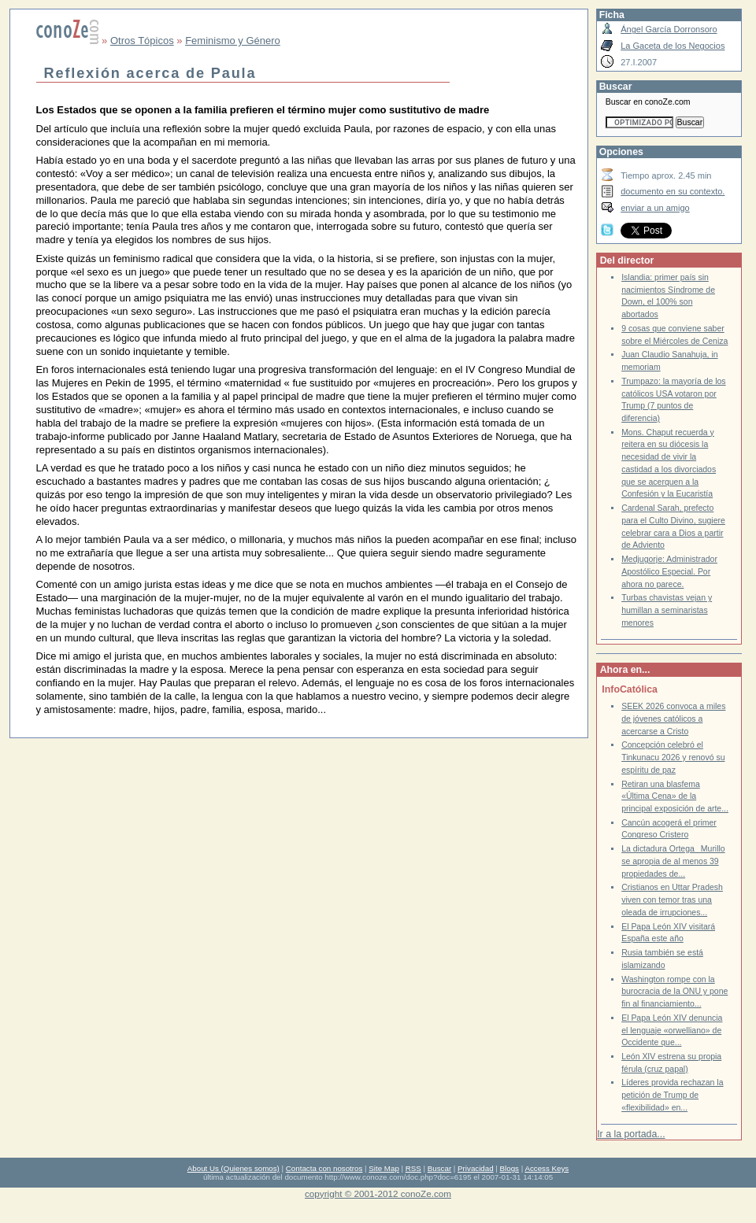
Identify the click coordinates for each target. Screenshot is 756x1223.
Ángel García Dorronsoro (669, 29)
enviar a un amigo (655, 207)
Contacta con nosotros (324, 1168)
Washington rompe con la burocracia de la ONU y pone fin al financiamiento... (674, 991)
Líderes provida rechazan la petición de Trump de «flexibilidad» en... (672, 1094)
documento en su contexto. (672, 191)
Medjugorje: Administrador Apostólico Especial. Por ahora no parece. (669, 571)
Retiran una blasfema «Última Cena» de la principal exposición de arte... (674, 796)
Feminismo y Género (232, 40)
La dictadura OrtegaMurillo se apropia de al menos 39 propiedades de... (673, 861)
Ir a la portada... (631, 1134)
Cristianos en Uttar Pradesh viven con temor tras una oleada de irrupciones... (672, 899)
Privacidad (476, 1168)
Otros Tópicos (142, 40)
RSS (413, 1168)
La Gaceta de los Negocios (672, 45)
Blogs (509, 1168)
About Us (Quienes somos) (233, 1168)
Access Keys (546, 1168)
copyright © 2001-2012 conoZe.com (378, 1193)
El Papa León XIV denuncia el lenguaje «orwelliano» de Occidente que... (671, 1030)
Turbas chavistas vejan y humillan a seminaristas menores (666, 609)
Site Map (383, 1168)
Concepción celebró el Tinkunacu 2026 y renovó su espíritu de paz (672, 757)
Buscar (439, 1168)
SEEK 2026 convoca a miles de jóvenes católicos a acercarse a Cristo (673, 718)
